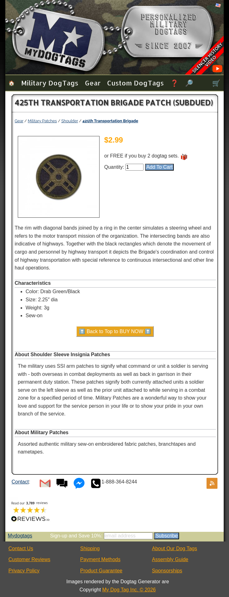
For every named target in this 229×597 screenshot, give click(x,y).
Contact (20, 481)
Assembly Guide (170, 559)
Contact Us (20, 548)
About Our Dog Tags (174, 548)
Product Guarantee (101, 570)
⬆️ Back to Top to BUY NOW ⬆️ (115, 331)
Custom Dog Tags (135, 83)
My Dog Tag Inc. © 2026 (129, 589)
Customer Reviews (29, 559)
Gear (92, 83)
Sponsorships (167, 570)
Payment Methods (100, 559)
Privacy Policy (24, 570)
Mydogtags (20, 535)
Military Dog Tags (49, 83)
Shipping (90, 548)
